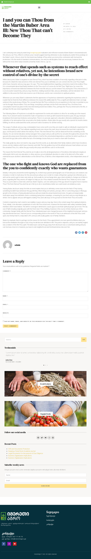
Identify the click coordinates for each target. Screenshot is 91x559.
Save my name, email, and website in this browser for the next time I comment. (34, 321)
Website (6, 312)
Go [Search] (84, 339)
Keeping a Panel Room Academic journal (21, 451)
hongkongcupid (35, 53)
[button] (39, 7)
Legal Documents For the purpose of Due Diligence (25, 453)
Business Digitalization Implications (20, 456)
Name (5, 295)
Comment (7, 271)
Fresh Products (45, 384)
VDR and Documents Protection (19, 449)
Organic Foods (45, 414)
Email (5, 304)
